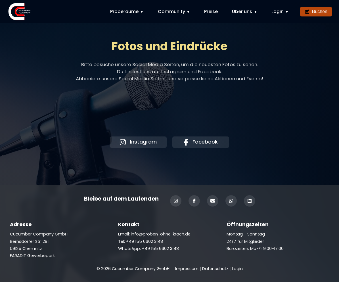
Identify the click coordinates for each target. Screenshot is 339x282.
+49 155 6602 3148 (160, 248)
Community (171, 11)
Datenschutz (215, 269)
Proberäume (124, 11)
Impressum (186, 269)
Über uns (242, 11)
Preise (211, 11)
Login (277, 11)
